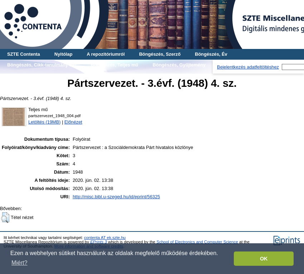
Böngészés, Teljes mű (114, 65)
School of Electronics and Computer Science (197, 242)
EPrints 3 (98, 242)
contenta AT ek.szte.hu (105, 237)
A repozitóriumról (106, 54)
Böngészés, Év (211, 54)
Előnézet (73, 122)
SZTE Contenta (23, 54)
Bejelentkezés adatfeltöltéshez (248, 67)
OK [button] (264, 258)
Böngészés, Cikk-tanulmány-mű (41, 65)
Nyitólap (63, 54)
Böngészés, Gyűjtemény (179, 65)
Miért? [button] (19, 263)
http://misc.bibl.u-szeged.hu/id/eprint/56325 (116, 196)
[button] (5, 217)
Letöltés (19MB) (44, 122)
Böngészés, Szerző (159, 54)
